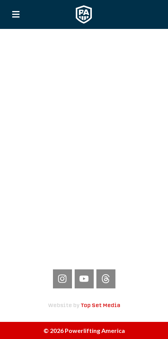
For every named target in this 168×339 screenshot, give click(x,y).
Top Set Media (100, 305)
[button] (16, 14)
